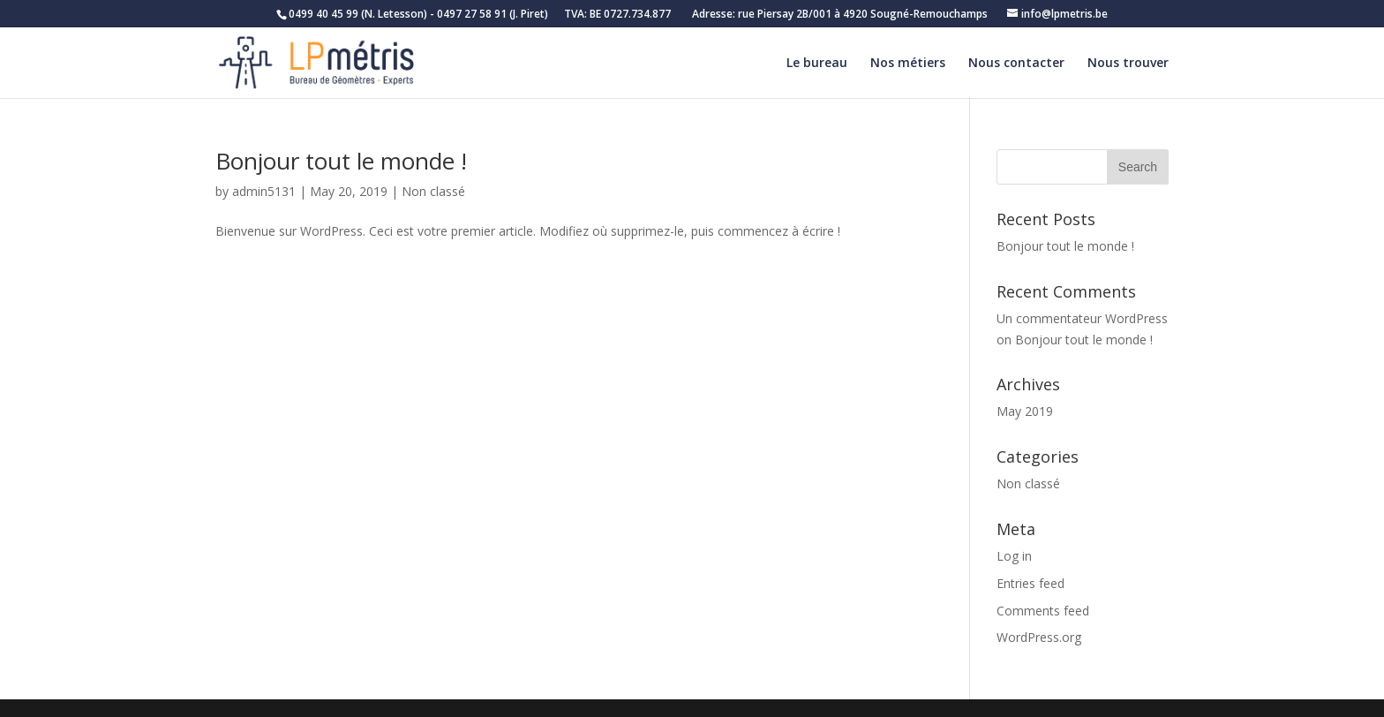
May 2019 (1025, 411)
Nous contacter (1016, 64)
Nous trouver (1128, 64)
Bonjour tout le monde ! (341, 161)
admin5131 (264, 191)
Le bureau (816, 64)
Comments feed (1043, 610)
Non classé (433, 191)
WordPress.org (1039, 637)
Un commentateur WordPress (1082, 318)
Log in (1014, 555)
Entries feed (1030, 583)
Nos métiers (907, 64)
